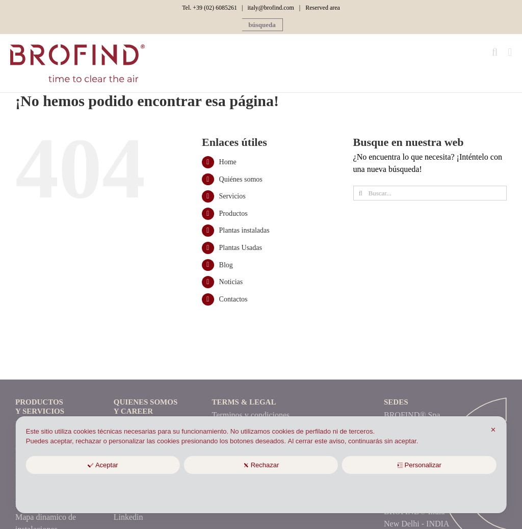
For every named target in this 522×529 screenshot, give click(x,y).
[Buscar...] (430, 193)
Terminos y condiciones (251, 415)
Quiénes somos (241, 179)
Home (228, 162)
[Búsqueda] (360, 193)
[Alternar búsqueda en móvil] (495, 52)
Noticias (231, 282)
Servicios (232, 196)
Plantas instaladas (244, 230)
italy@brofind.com (270, 7)
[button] (262, 25)
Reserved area (322, 7)
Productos (233, 213)
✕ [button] (493, 430)
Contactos (233, 299)
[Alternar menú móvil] (510, 52)
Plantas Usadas (240, 247)
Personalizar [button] (419, 465)
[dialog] (261, 464)
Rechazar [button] (261, 465)
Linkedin (128, 517)
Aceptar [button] (103, 465)
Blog (226, 265)
